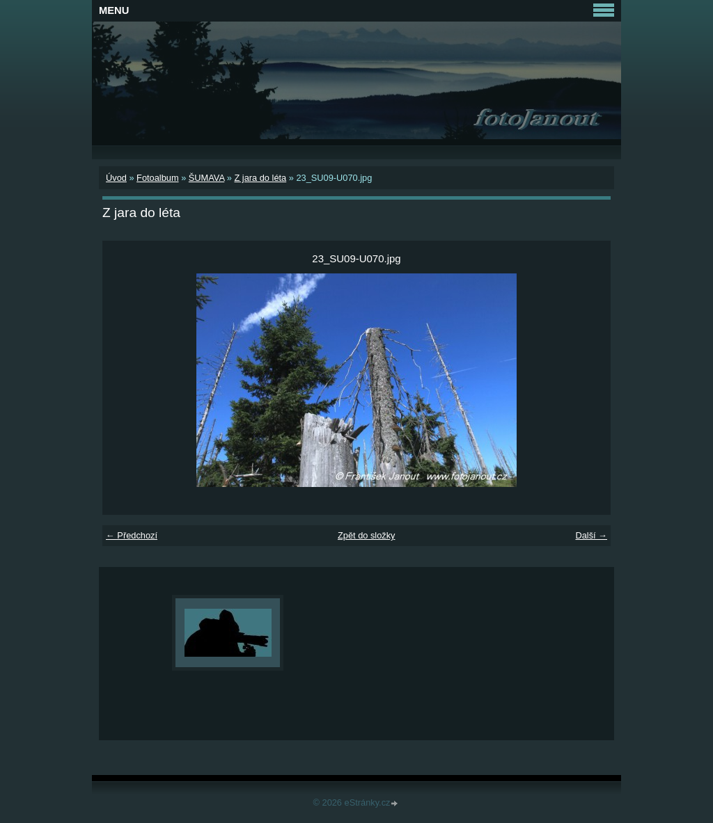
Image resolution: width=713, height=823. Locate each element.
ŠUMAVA (206, 178)
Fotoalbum (157, 178)
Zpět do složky (366, 535)
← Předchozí (131, 535)
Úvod (116, 178)
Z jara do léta (260, 178)
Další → (591, 535)
